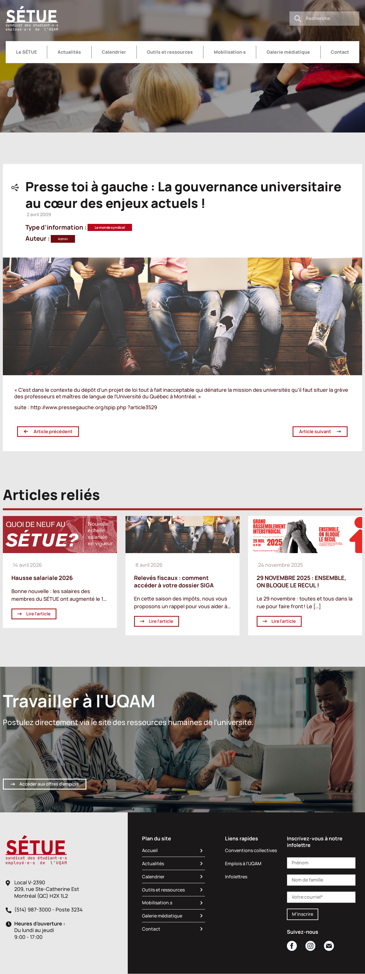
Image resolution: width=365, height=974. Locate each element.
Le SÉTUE (26, 52)
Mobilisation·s (230, 52)
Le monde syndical (110, 227)
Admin (63, 238)
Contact (340, 52)
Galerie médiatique (288, 52)
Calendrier (114, 52)
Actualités (69, 52)
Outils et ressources (170, 52)
